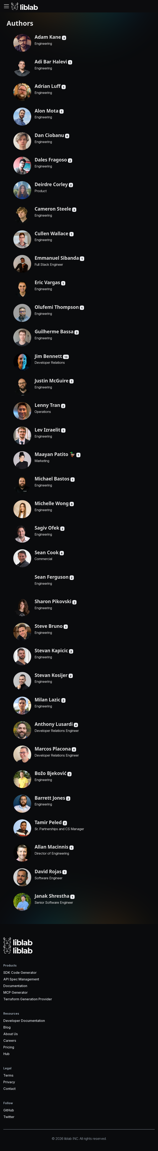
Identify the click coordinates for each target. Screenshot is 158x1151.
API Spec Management (21, 979)
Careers (9, 1040)
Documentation (15, 986)
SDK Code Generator (20, 972)
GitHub (8, 1110)
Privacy (9, 1082)
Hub (6, 1054)
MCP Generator (15, 992)
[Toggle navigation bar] (6, 6)
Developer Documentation (24, 1021)
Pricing (8, 1047)
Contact (9, 1089)
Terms (8, 1075)
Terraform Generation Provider (27, 999)
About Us (10, 1034)
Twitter (8, 1117)
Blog (7, 1027)
